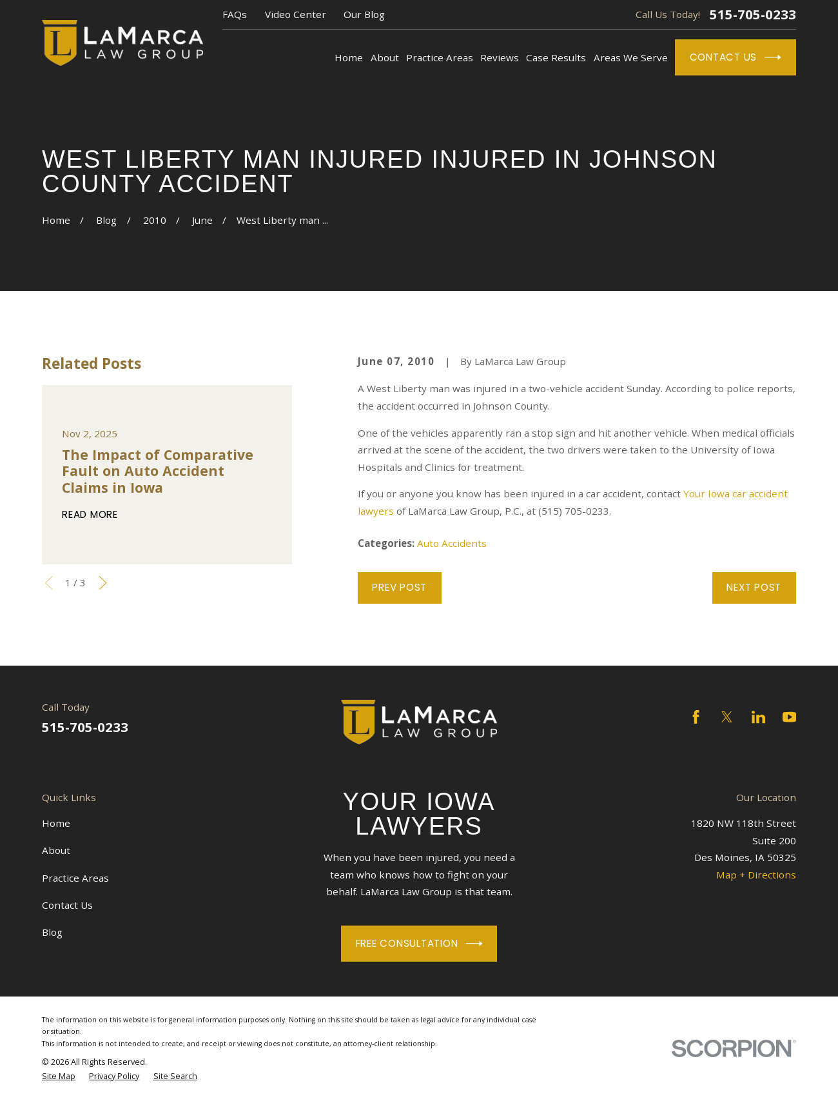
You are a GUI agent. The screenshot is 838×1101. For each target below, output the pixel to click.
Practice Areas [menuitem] (439, 57)
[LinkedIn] (758, 717)
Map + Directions (756, 874)
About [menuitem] (385, 57)
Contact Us (736, 57)
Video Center (295, 14)
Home (56, 823)
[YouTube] (789, 717)
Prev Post (399, 587)
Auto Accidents (452, 543)
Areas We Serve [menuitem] (631, 57)
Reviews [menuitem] (499, 57)
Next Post (753, 587)
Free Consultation (419, 943)
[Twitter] (727, 717)
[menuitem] (58, 1076)
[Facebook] (696, 717)
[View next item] (103, 583)
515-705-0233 (753, 14)
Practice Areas (75, 877)
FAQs (234, 14)
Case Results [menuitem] (556, 57)
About (56, 850)
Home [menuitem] (349, 57)
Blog (52, 932)
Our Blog (364, 14)
